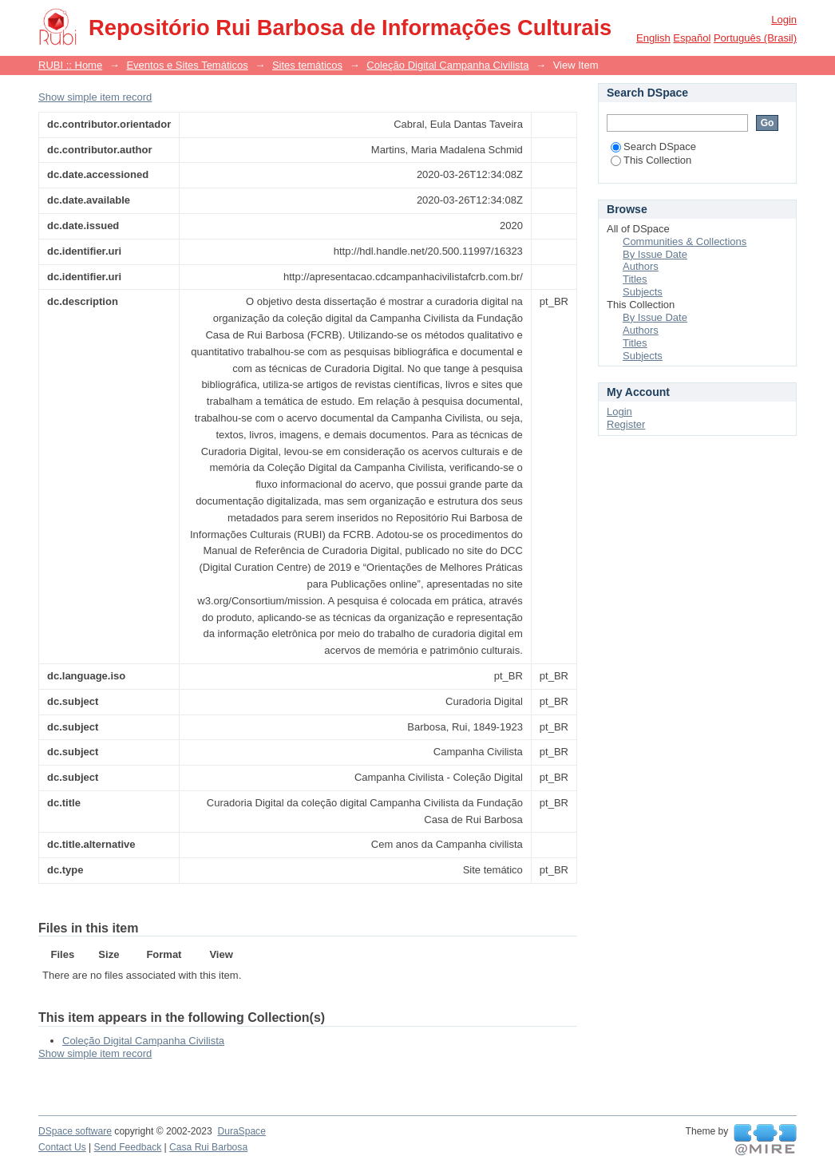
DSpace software (75, 1131)
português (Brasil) (755, 38)
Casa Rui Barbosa (208, 1147)
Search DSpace (653, 146)
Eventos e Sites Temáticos (186, 65)
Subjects (643, 292)
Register (626, 424)
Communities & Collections (684, 241)
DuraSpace (241, 1131)
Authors (641, 266)
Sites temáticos (307, 65)
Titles (635, 279)
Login (784, 20)
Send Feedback (128, 1147)
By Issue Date (655, 254)
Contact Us (62, 1147)
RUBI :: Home (70, 65)
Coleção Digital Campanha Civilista (447, 65)
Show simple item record (95, 97)
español (691, 38)
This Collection (651, 160)
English (653, 38)
